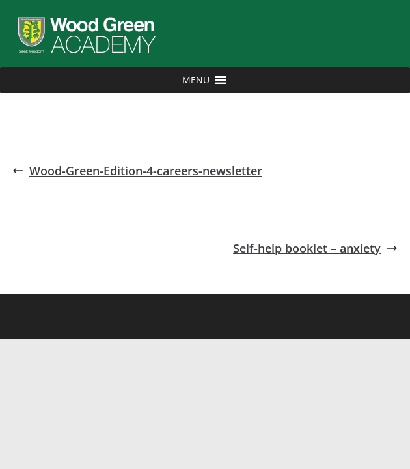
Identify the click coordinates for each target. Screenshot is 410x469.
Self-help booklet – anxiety (315, 248)
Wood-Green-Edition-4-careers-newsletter (137, 170)
